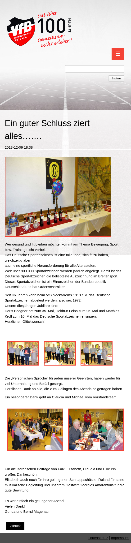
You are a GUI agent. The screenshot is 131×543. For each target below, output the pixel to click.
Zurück (15, 526)
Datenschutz (98, 538)
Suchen (116, 78)
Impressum (120, 538)
